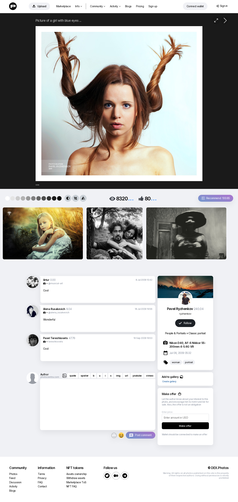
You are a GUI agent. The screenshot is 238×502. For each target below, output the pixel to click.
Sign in (222, 6)
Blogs (128, 6)
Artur (46, 279)
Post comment (143, 435)
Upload (39, 6)
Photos (13, 473)
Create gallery (169, 381)
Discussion (15, 482)
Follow (185, 323)
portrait (189, 362)
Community (97, 6)
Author (44, 374)
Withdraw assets (75, 478)
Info (78, 6)
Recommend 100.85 (216, 198)
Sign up (152, 6)
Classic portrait (197, 333)
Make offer (185, 425)
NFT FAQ (71, 486)
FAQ (40, 482)
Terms (41, 473)
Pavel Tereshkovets (55, 338)
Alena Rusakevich (54, 309)
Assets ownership (76, 473)
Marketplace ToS (76, 482)
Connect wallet (195, 6)
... (131, 198)
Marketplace (63, 6)
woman (176, 362)
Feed (12, 478)
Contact (42, 486)
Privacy (42, 478)
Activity (115, 6)
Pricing (140, 6)
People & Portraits (175, 333)
